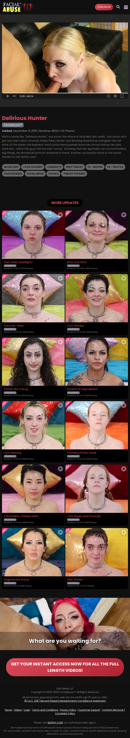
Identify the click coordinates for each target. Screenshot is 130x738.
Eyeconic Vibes (14, 325)
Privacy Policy (68, 710)
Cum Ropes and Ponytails (84, 516)
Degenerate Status (16, 579)
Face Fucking (13, 173)
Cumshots (54, 167)
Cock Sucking (32, 167)
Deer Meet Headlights (18, 262)
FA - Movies (95, 167)
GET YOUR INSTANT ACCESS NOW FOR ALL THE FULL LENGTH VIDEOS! (65, 667)
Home (8, 710)
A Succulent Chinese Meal (21, 516)
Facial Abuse (35, 173)
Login (27, 710)
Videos (18, 710)
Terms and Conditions (45, 710)
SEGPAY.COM (55, 722)
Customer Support (89, 710)
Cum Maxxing (12, 452)
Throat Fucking (74, 173)
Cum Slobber (75, 325)
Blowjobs (11, 167)
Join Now (104, 7)
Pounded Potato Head (81, 452)
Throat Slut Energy (16, 389)
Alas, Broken (75, 579)
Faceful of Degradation (82, 389)
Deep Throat (74, 167)
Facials (53, 173)
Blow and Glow (76, 262)
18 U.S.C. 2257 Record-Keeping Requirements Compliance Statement (65, 701)
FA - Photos (115, 167)
